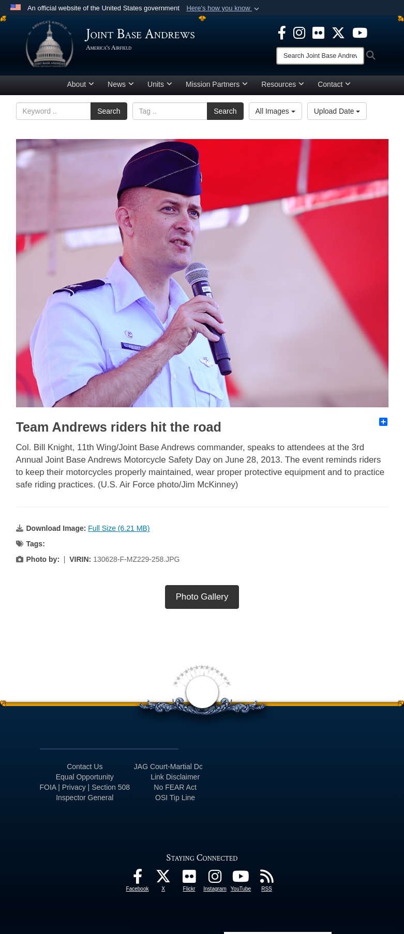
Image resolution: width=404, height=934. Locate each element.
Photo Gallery (202, 597)
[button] (223, 8)
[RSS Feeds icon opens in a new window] (267, 879)
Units (159, 84)
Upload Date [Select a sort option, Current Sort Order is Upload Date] (337, 111)
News (121, 84)
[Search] (320, 56)
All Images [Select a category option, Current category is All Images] (275, 111)
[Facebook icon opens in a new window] (282, 32)
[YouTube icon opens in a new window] (359, 32)
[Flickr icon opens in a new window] (318, 32)
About (81, 84)
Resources (282, 84)
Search (108, 111)
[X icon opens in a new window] (338, 32)
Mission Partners (217, 84)
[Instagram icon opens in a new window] (299, 32)
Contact (334, 84)
